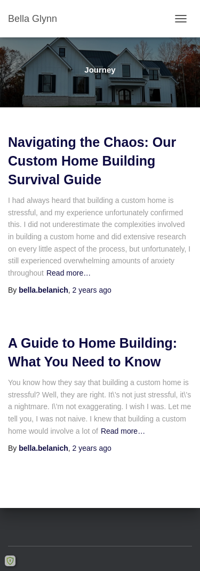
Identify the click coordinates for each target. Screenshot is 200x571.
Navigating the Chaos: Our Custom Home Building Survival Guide (92, 161)
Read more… (68, 273)
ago (92, 290)
